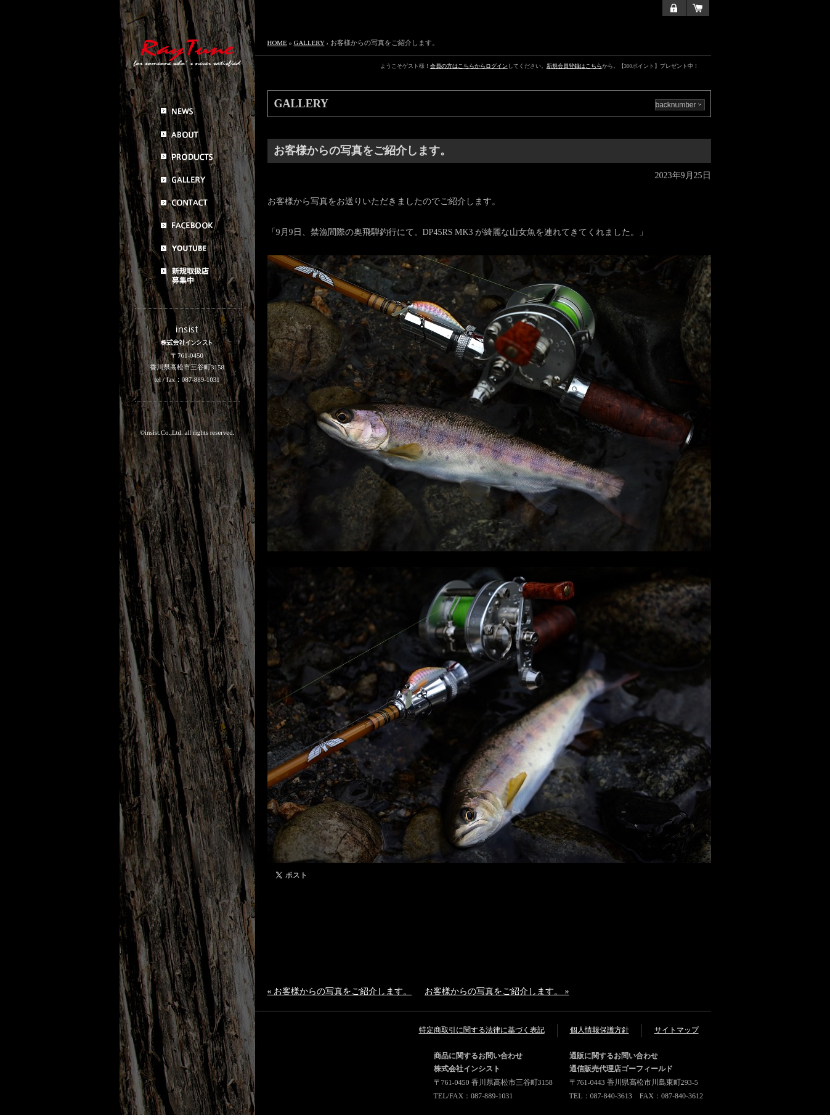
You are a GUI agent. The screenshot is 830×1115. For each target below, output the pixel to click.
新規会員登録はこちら (574, 66)
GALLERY (309, 42)
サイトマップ (676, 1030)
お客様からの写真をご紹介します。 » (497, 991)
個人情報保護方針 (599, 1030)
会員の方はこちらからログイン (469, 66)
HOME (277, 42)
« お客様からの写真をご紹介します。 (339, 991)
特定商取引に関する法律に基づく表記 (482, 1030)
